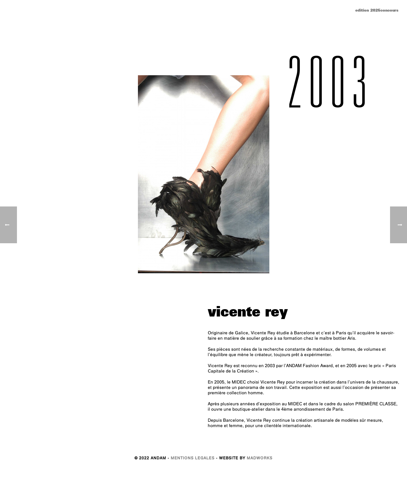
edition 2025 (367, 11)
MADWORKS (259, 458)
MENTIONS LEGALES (193, 458)
